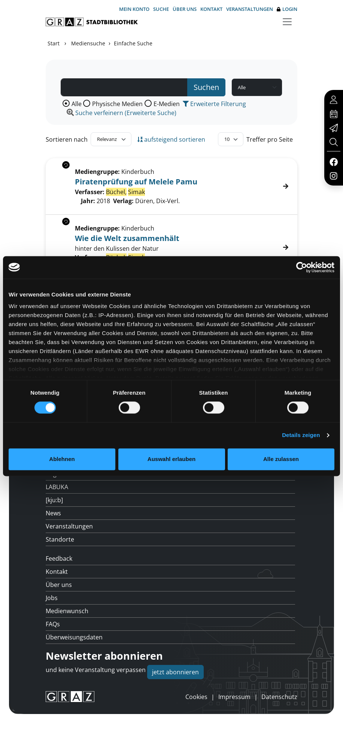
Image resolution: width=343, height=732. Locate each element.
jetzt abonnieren (175, 672)
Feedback (59, 558)
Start (54, 43)
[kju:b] (54, 500)
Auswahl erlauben (171, 459)
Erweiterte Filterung (214, 104)
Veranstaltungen (249, 9)
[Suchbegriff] (124, 87)
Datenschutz (279, 697)
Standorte (60, 539)
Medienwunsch (67, 611)
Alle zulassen (281, 459)
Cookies (196, 697)
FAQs (53, 624)
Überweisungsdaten (74, 637)
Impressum (234, 697)
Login (287, 9)
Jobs (52, 598)
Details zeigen (301, 435)
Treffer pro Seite (269, 139)
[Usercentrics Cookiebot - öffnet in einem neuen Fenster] (301, 267)
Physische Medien (117, 104)
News (53, 513)
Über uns (185, 9)
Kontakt (211, 9)
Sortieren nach (67, 139)
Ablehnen (62, 459)
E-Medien (167, 104)
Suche (161, 9)
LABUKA (57, 487)
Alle (77, 104)
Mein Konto (134, 9)
